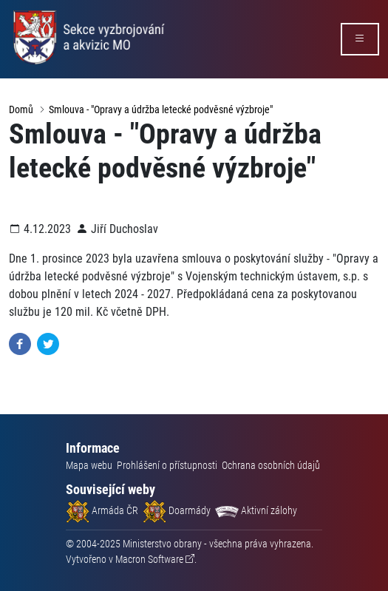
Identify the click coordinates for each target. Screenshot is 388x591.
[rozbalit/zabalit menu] (360, 39)
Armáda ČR (102, 510)
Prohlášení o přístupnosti (167, 465)
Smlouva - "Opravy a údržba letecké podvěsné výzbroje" (161, 109)
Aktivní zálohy (256, 510)
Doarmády (177, 510)
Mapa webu (89, 465)
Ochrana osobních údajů (271, 465)
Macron (149, 559)
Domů (21, 109)
